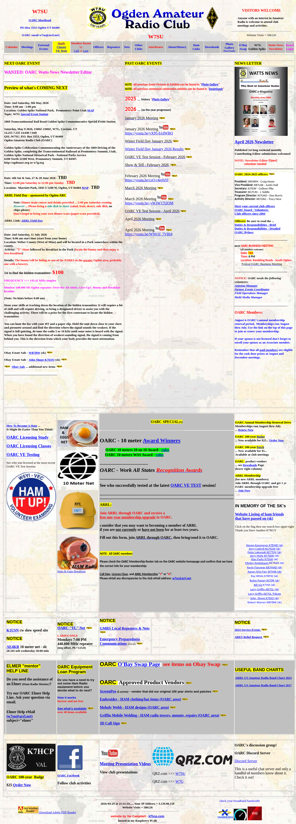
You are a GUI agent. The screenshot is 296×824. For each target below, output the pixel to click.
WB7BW (34, 352)
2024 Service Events (248, 630)
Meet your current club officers (255, 206)
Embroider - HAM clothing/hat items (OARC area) (140, 699)
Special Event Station (34, 114)
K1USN (13, 630)
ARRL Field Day (32, 220)
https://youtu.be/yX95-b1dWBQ (149, 133)
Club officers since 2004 (250, 213)
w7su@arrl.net (181, 578)
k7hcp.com (156, 816)
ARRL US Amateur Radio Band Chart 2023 (263, 678)
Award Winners (161, 440)
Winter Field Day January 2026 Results (154, 149)
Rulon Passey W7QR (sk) (264, 580)
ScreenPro (108, 691)
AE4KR (13, 647)
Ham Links (196, 47)
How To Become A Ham (22, 425)
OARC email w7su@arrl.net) (41, 35)
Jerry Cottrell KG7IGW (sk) (264, 548)
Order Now (276, 440)
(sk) (279, 567)
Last (85, 50)
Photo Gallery (209, 84)
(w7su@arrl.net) (20, 716)
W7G (179, 781)
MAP (90, 110)
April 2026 (244, 142)
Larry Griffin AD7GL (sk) (264, 589)
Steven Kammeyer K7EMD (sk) (264, 545)
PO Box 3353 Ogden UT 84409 (40, 27)
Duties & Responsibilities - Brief (255, 225)
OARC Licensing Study (28, 437)
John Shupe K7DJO (41, 359)
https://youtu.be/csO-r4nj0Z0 (146, 180)
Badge (261, 436)
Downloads (212, 47)
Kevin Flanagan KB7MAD (262, 567)
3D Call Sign (110, 723)
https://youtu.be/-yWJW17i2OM (149, 203)
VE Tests (61, 50)
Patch (260, 447)
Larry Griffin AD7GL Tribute (264, 593)
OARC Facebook (68, 775)
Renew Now (245, 430)
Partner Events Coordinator (252, 289)
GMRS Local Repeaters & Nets (125, 628)
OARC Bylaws (244, 232)
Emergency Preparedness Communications (120, 641)
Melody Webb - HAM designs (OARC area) (134, 707)
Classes (61, 47)
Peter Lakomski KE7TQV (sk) (265, 552)
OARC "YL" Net (71, 628)
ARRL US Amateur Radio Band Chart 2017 (263, 685)
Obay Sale (18, 366)
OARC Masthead (40, 20)
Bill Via (258, 585)
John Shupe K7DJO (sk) (264, 598)
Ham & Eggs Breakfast (71, 571)
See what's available (71, 708)
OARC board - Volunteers (252, 210)
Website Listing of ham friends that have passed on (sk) (259, 516)
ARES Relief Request (249, 637)
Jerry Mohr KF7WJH (262, 555)
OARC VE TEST (185, 485)
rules (165, 450)
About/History (177, 47)
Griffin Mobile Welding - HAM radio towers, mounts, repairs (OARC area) (159, 715)
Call (76, 50)
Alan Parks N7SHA (262, 559)
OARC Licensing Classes (29, 446)
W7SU (180, 774)
